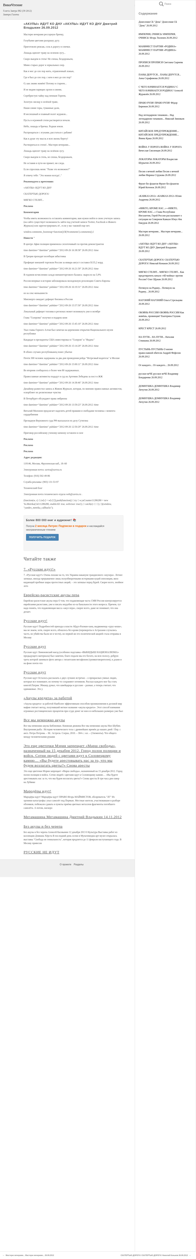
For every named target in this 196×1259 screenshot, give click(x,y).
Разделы (78, 864)
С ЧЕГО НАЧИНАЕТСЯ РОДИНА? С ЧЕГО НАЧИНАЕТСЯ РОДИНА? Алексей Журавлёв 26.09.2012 (161, 90)
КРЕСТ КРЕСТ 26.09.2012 (152, 328)
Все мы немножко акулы (44, 720)
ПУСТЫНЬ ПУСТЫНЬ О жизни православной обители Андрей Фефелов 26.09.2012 (160, 353)
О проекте (65, 864)
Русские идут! (35, 621)
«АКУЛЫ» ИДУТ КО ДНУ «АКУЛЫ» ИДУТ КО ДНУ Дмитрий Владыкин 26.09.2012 (158, 247)
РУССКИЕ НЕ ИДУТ (41, 852)
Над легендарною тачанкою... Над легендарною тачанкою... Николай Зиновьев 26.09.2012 (161, 119)
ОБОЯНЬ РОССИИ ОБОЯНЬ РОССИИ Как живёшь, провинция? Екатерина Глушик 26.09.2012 (161, 316)
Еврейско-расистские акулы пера (51, 595)
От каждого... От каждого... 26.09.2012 (159, 365)
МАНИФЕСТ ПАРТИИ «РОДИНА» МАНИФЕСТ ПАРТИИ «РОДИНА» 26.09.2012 (157, 50)
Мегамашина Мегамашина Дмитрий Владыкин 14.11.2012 (73, 817)
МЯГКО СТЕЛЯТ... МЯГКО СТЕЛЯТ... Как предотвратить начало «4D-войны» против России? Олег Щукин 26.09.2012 (161, 276)
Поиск (164, 4)
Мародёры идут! (37, 791)
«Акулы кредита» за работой (48, 698)
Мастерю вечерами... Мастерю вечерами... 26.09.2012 (30, 1255)
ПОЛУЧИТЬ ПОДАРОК (42, 537)
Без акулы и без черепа (43, 826)
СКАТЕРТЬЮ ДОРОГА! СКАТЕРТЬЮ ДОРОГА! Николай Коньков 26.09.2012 (154, 1255)
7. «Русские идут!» (40, 569)
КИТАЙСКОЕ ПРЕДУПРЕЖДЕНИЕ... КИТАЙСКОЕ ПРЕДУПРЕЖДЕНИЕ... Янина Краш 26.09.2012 (159, 135)
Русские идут (35, 646)
